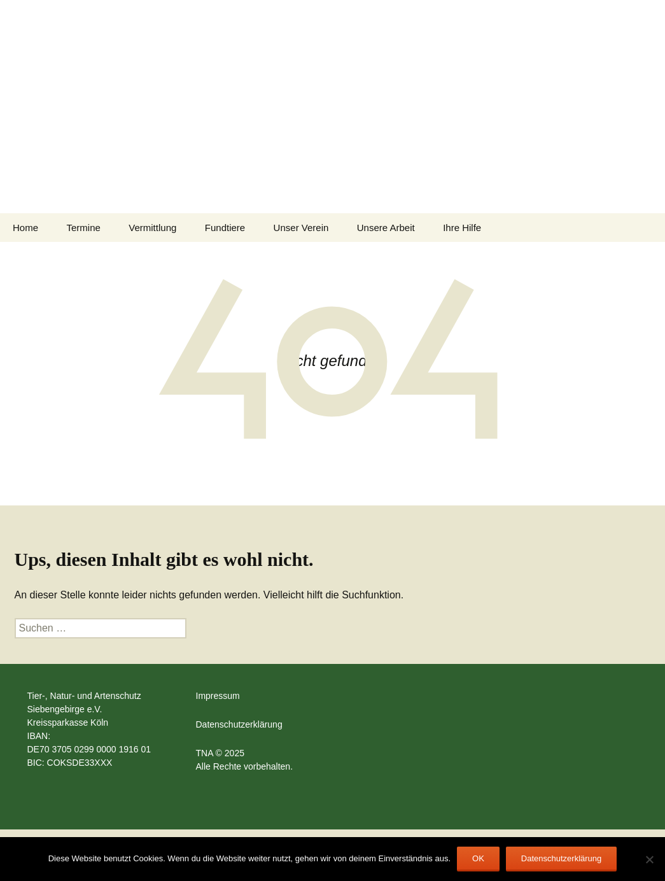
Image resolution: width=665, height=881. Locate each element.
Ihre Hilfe (462, 227)
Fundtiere (225, 227)
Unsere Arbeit (386, 227)
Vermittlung (152, 227)
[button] (32, 107)
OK (478, 858)
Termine (83, 227)
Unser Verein (301, 227)
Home (25, 227)
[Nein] (649, 859)
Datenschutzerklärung (239, 724)
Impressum (218, 696)
